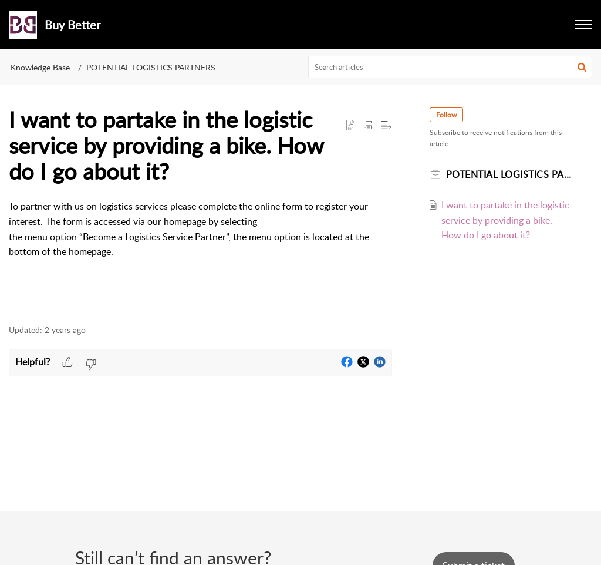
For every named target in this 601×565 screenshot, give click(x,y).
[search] (450, 67)
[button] (583, 25)
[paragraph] (200, 236)
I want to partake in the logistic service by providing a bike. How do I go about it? (505, 220)
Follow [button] (446, 115)
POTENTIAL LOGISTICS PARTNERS (150, 67)
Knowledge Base (40, 67)
